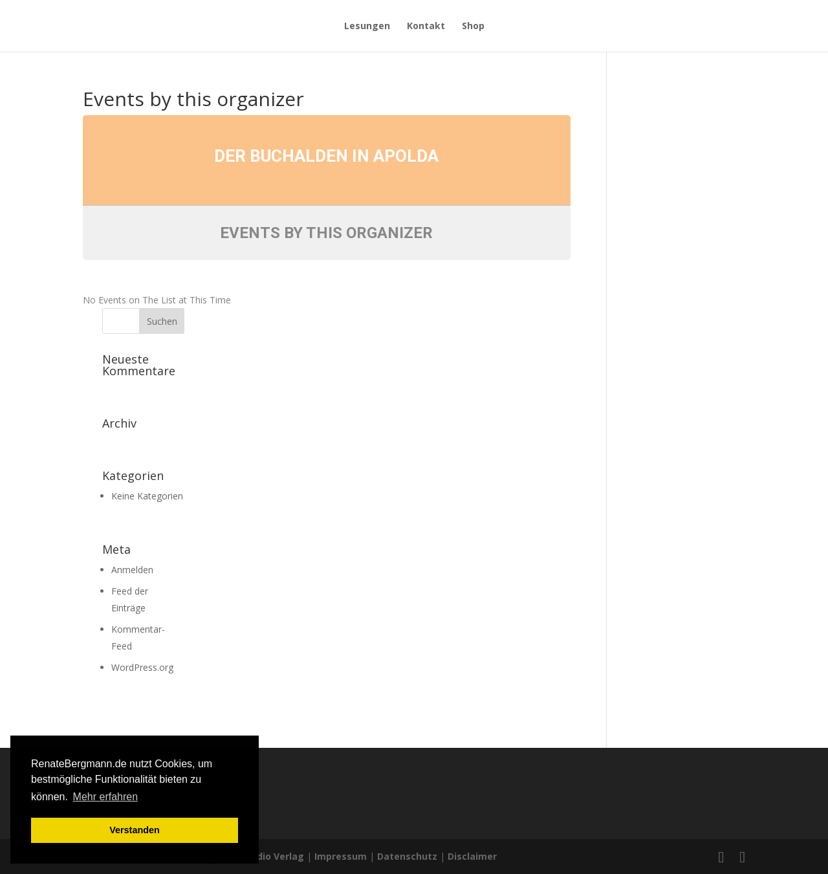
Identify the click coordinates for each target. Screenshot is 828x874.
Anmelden (132, 569)
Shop (473, 26)
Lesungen (367, 26)
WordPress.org (142, 667)
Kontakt (426, 26)
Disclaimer (472, 856)
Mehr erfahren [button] (105, 796)
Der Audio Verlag (265, 856)
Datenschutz (407, 856)
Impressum (340, 856)
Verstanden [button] (134, 830)
